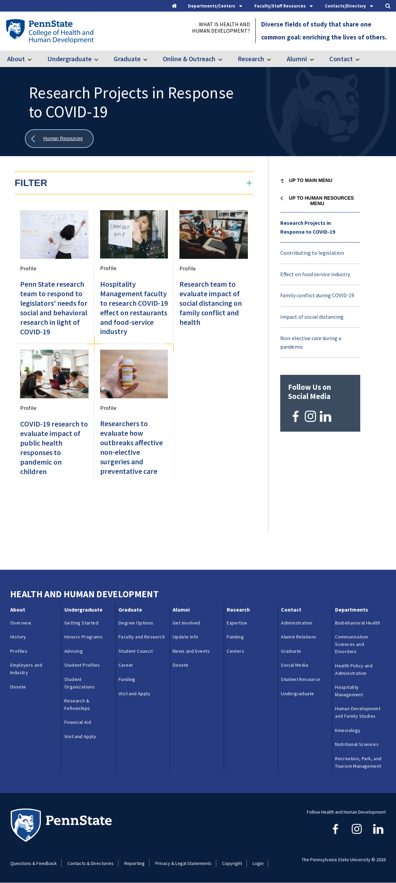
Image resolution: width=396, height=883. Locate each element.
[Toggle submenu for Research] (273, 59)
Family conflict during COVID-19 (317, 295)
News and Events (191, 651)
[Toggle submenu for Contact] (361, 59)
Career (125, 665)
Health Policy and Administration (354, 669)
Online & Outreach (189, 58)
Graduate (127, 58)
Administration (297, 623)
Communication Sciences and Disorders (351, 644)
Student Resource (300, 679)
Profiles (18, 651)
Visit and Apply (80, 736)
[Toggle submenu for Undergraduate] (100, 59)
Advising (73, 651)
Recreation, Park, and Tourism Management (358, 762)
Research (251, 58)
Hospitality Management (349, 691)
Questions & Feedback (33, 863)
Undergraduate (69, 58)
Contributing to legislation (312, 252)
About (16, 58)
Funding (127, 679)
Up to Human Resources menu (321, 200)
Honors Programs (83, 637)
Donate (18, 687)
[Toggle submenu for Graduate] (149, 59)
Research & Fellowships (77, 704)
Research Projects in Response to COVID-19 (307, 227)
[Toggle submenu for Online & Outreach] (224, 59)
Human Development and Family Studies (357, 712)
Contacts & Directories (90, 863)
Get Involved (186, 623)
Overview (20, 623)
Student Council (135, 651)
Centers (235, 651)
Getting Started (81, 623)
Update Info (185, 637)
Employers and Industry (26, 669)
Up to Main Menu (310, 180)
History (18, 637)
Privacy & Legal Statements (183, 863)
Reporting (134, 863)
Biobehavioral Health (357, 623)
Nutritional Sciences (357, 744)
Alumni (297, 58)
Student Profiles (82, 665)
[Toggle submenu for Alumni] (316, 59)
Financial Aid (77, 722)
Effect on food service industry (315, 274)
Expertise (237, 623)
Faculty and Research (141, 637)
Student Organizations (79, 683)
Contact (341, 58)
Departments (351, 609)
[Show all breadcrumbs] (59, 138)
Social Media (294, 665)
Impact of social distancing (312, 316)
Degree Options (136, 623)
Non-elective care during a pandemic (310, 342)
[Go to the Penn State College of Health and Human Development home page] (49, 31)
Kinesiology (347, 730)
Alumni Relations (298, 637)
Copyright (232, 863)
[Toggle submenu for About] (34, 59)
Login (258, 863)
